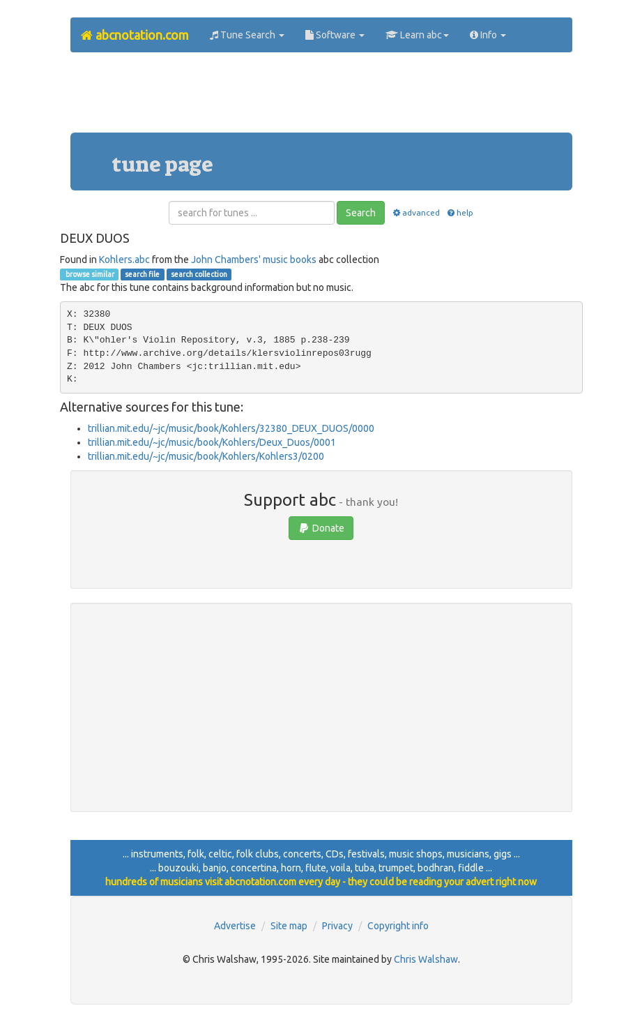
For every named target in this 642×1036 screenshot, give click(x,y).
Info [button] (488, 34)
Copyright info (398, 925)
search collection (199, 274)
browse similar (89, 274)
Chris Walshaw (426, 959)
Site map (288, 925)
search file (142, 274)
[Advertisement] (324, 97)
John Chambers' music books (253, 259)
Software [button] (335, 34)
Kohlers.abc (124, 259)
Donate (321, 528)
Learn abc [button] (417, 34)
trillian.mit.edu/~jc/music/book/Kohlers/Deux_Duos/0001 (212, 442)
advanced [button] (415, 212)
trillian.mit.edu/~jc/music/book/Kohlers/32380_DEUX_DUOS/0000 (231, 428)
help (459, 212)
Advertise (235, 925)
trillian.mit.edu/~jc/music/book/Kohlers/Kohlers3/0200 (206, 456)
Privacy (337, 925)
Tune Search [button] (247, 34)
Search (361, 212)
